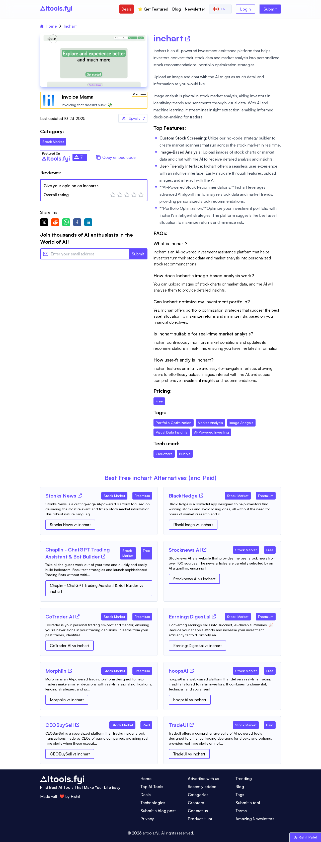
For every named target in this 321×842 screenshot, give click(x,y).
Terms (241, 810)
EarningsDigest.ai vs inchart (197, 645)
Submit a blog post (158, 810)
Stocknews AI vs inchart (194, 578)
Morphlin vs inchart (67, 699)
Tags (239, 794)
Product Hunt (200, 818)
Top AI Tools (151, 786)
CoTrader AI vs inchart (69, 645)
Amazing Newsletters (254, 818)
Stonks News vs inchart (70, 524)
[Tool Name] (60, 496)
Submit (270, 9)
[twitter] (44, 222)
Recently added (202, 786)
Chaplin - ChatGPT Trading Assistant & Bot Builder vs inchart (96, 588)
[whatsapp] (66, 222)
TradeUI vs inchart (189, 753)
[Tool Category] (114, 495)
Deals (126, 9)
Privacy (147, 818)
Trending (243, 778)
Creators (196, 802)
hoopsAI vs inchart (189, 699)
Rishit (75, 796)
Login (245, 9)
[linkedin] (88, 222)
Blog (176, 9)
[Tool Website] (80, 496)
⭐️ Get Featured (153, 9)
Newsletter (195, 9)
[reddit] (55, 222)
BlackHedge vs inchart (193, 524)
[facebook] (77, 222)
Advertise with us (203, 778)
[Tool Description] (98, 509)
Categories (198, 794)
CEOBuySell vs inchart (70, 753)
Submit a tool (247, 802)
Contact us (198, 810)
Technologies (152, 802)
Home (48, 26)
